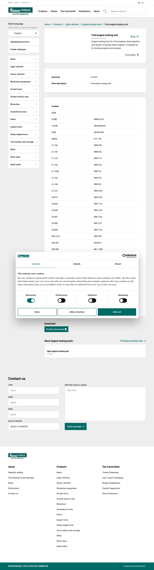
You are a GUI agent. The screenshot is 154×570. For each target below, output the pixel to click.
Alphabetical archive (19, 41)
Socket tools (16, 89)
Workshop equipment (20, 81)
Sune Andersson (110, 493)
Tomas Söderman (110, 472)
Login (141, 2)
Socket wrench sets (19, 96)
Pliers (13, 119)
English (15, 33)
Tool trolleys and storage (22, 141)
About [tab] (118, 264)
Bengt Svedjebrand (111, 482)
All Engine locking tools (133, 340)
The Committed (67, 11)
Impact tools (16, 126)
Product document (56, 329)
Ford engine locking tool (116, 24)
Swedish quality (15, 472)
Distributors (84, 11)
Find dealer (132, 54)
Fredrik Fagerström (111, 488)
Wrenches (15, 104)
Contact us (25, 2)
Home (48, 24)
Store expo (15, 156)
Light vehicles (16, 66)
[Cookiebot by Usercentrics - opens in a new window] (124, 256)
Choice (54, 11)
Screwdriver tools (18, 111)
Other (12, 149)
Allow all (117, 312)
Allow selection (77, 312)
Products (42, 11)
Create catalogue (18, 49)
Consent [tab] (36, 264)
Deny (37, 312)
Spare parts (15, 164)
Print (135, 36)
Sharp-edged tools (19, 134)
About (10, 2)
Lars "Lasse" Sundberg (112, 477)
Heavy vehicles (17, 74)
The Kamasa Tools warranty (21, 477)
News (16, 2)
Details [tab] (77, 264)
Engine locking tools (93, 24)
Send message (75, 426)
